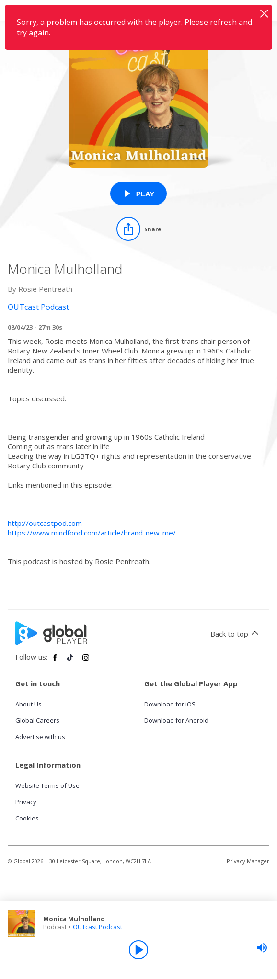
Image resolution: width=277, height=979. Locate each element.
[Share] (138, 229)
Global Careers (37, 720)
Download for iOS (170, 704)
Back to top (236, 633)
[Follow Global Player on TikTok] (70, 661)
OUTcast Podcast (97, 926)
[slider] (262, 948)
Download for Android (176, 720)
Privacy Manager (248, 861)
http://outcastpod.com (45, 523)
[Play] (138, 949)
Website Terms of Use (47, 785)
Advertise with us (40, 736)
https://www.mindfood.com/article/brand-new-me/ (92, 532)
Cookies (27, 818)
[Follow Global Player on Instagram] (85, 661)
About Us (28, 704)
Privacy (25, 801)
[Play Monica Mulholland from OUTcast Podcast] (138, 193)
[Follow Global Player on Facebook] (55, 661)
